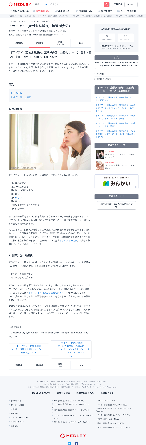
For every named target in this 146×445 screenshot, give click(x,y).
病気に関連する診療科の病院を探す (116, 205)
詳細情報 (39, 43)
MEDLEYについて (41, 393)
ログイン (131, 4)
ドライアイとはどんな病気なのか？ (46, 293)
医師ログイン (107, 393)
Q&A (81, 43)
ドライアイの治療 (68, 240)
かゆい (18, 197)
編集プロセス (63, 393)
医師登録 (118, 4)
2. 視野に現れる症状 (21, 97)
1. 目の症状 (16, 93)
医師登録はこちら (85, 393)
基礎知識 (19, 43)
